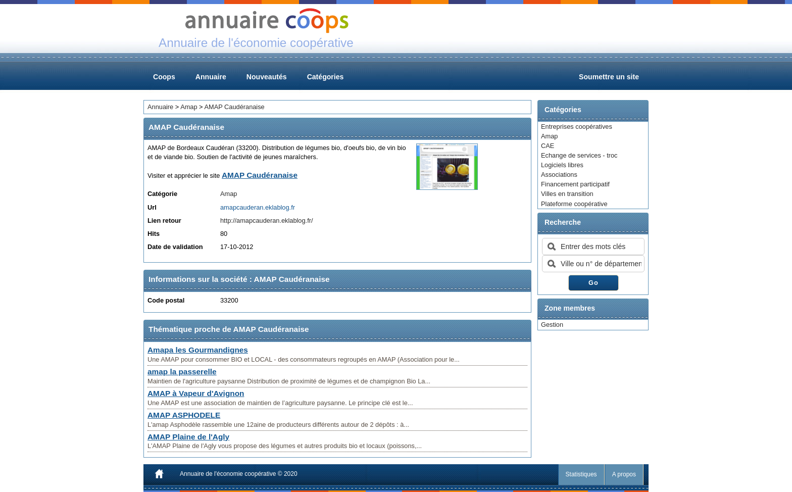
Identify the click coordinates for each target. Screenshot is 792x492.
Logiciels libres (562, 165)
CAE (547, 146)
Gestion (552, 324)
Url (152, 207)
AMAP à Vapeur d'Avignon (195, 393)
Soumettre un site (609, 77)
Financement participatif (575, 184)
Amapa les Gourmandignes (197, 350)
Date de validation (175, 247)
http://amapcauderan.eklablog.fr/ (266, 220)
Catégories (325, 77)
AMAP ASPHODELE (183, 415)
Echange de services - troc (579, 155)
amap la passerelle (182, 371)
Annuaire (210, 77)
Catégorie (162, 194)
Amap (549, 136)
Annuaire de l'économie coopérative (228, 473)
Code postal (165, 300)
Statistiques (581, 474)
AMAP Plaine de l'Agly (188, 436)
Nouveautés (266, 77)
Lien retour (164, 220)
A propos (624, 474)
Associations (559, 174)
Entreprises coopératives (576, 126)
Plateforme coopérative (574, 204)
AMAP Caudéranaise (234, 107)
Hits (153, 233)
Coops (164, 77)
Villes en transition (567, 194)
